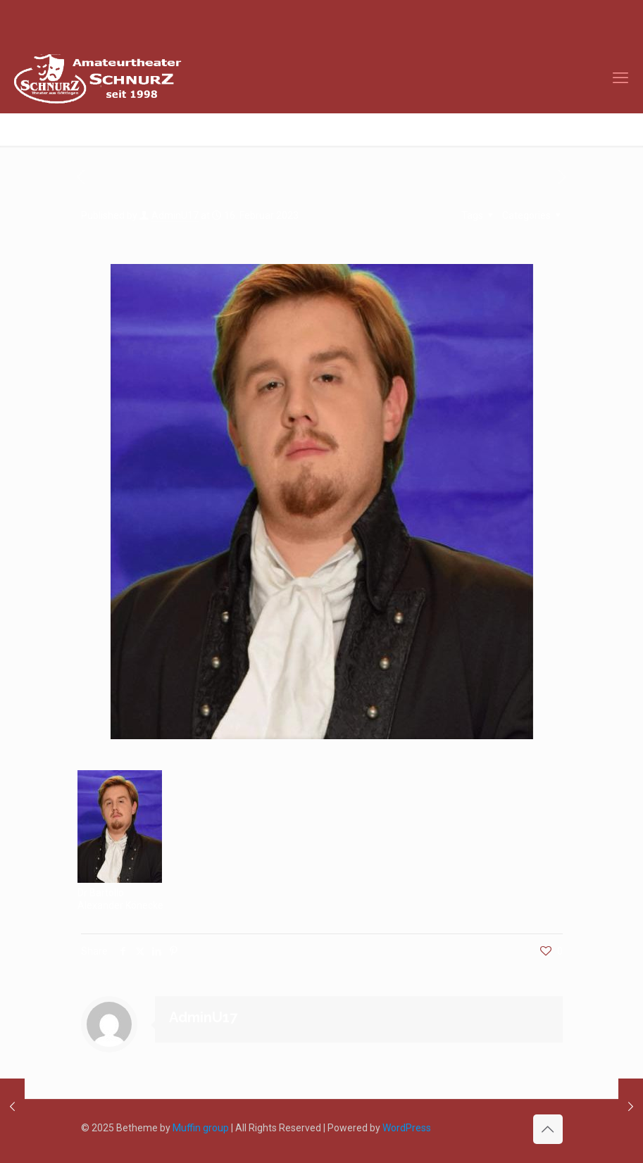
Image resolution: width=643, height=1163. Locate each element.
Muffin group (201, 1127)
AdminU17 (175, 215)
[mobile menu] (620, 78)
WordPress (406, 1127)
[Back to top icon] (548, 1129)
